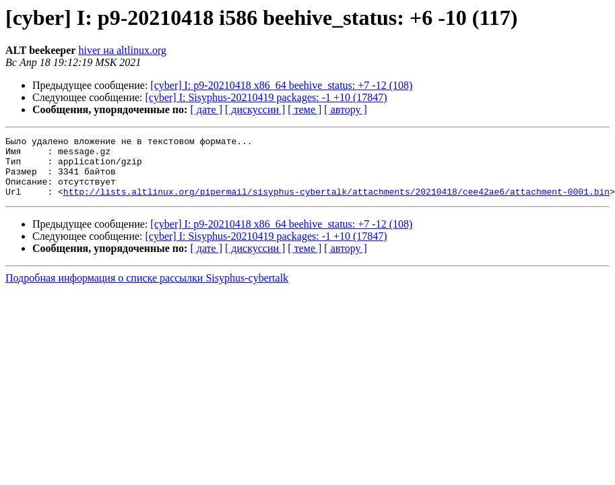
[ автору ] (345, 109)
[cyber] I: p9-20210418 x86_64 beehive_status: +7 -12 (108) (281, 85)
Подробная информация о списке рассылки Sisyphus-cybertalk (146, 290)
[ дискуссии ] (255, 109)
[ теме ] (304, 109)
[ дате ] (206, 109)
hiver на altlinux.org (122, 50)
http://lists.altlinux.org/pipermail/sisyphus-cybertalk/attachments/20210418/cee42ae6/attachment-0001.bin (336, 203)
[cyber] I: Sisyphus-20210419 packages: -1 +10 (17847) (266, 97)
